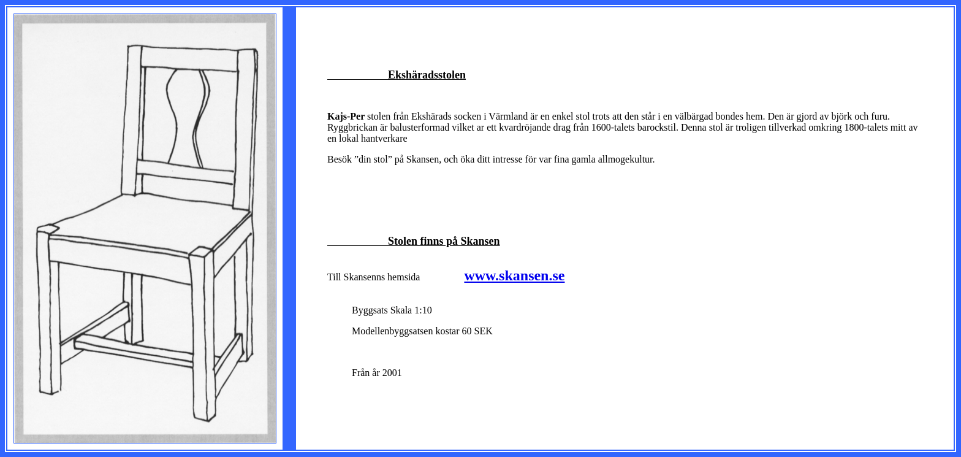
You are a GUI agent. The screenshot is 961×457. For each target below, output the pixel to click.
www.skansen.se (514, 275)
